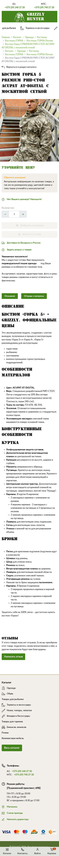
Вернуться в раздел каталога (19, 67)
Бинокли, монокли (14, 727)
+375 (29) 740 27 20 (44, 7)
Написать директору (15, 819)
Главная (6, 37)
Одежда (29, 37)
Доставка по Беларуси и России (21, 242)
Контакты (22, 851)
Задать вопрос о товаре (17, 249)
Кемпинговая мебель (13, 738)
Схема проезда (12, 812)
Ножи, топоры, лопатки (17, 710)
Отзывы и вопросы (34, 296)
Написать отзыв (13, 656)
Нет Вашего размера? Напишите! (22, 199)
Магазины (9, 806)
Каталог (7, 851)
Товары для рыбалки (12, 699)
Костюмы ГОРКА (14, 41)
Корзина (51, 851)
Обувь (7, 693)
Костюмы (42, 37)
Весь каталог (12, 748)
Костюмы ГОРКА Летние (40, 41)
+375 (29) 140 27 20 (15, 7)
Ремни (5, 733)
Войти (37, 851)
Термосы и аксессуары (36, 28)
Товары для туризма (12, 721)
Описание (10, 296)
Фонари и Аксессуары (16, 716)
